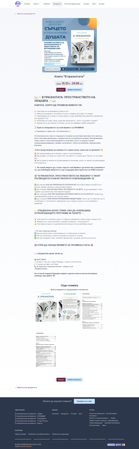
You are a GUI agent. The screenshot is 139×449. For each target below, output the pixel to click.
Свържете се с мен (84, 401)
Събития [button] (46, 4)
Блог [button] (94, 4)
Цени (104, 425)
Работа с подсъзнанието (98, 418)
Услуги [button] (35, 4)
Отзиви (73, 414)
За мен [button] (101, 4)
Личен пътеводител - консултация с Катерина (103, 415)
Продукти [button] (57, 4)
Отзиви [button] (86, 4)
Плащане (61, 89)
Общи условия (20, 434)
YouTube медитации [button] (72, 4)
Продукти (65, 414)
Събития (55, 414)
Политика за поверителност (39, 434)
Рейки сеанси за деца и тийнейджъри (103, 420)
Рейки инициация (95, 423)
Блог (80, 414)
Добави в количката (74, 89)
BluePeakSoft (26, 446)
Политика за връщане (60, 434)
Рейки (113, 418)
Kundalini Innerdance (112, 423)
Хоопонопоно (94, 425)
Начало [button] (27, 4)
